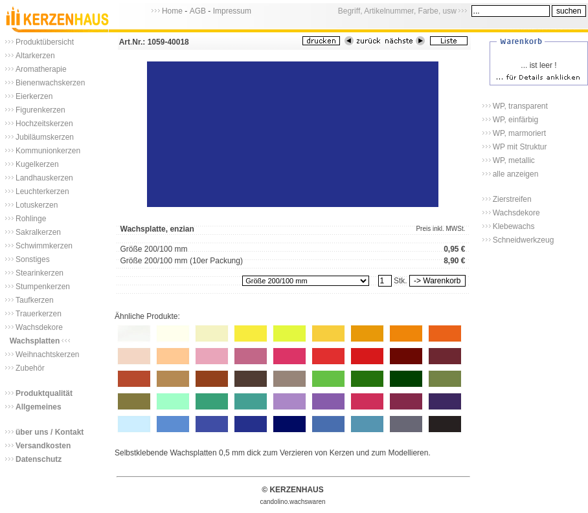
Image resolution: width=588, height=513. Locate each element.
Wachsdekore (39, 327)
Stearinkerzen (39, 273)
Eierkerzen (34, 96)
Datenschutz (39, 459)
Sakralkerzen (38, 232)
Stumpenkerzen (43, 286)
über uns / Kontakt (50, 432)
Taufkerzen (35, 300)
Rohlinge (31, 218)
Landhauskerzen (44, 177)
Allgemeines (39, 406)
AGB (198, 11)
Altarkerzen (35, 55)
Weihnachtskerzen (48, 354)
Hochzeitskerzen (44, 123)
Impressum (232, 11)
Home (172, 11)
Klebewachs (514, 226)
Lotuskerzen (37, 205)
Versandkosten (43, 445)
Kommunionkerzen (48, 150)
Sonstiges (33, 259)
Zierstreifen (512, 199)
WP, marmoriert (519, 133)
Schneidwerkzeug (523, 240)
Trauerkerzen (39, 313)
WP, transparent (520, 106)
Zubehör (30, 368)
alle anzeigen (516, 174)
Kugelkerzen (37, 164)
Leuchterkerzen (42, 191)
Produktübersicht (45, 42)
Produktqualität (44, 393)
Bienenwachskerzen (50, 82)
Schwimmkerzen (44, 245)
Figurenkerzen (40, 110)
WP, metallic (514, 160)
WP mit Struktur (520, 146)
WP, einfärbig (515, 119)
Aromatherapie (41, 69)
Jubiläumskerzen (45, 137)
